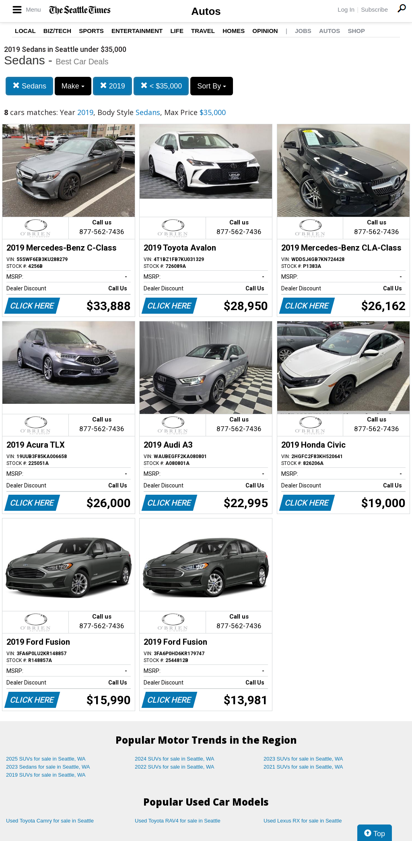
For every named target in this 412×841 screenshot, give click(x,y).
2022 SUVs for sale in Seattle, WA (174, 767)
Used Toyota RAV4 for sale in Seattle (177, 821)
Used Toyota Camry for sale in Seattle (50, 821)
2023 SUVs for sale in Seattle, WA (303, 759)
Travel (203, 30)
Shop (356, 30)
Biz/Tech (57, 30)
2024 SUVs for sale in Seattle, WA (174, 759)
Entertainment (137, 30)
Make (73, 86)
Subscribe (374, 9)
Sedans (29, 86)
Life (176, 30)
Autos (206, 11)
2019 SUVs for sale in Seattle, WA (46, 775)
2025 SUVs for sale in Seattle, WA (46, 759)
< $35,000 (161, 86)
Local (25, 30)
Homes (233, 30)
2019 (112, 86)
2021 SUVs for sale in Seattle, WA (303, 767)
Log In (346, 9)
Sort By (211, 86)
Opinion (265, 30)
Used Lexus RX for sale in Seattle (303, 821)
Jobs (303, 30)
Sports (91, 30)
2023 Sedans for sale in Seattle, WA (48, 767)
